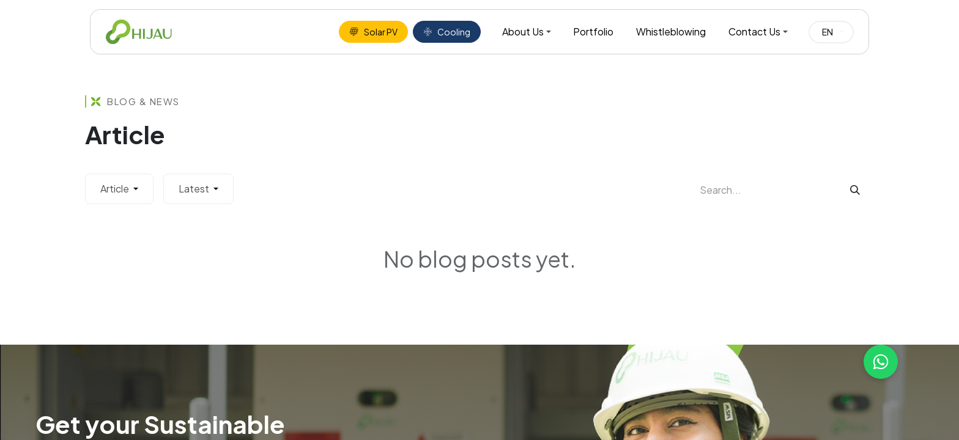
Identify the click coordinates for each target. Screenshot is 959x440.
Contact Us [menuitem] (754, 31)
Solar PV (373, 31)
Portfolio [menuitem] (593, 31)
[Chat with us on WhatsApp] (881, 362)
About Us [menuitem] (523, 31)
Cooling (446, 31)
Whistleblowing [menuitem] (671, 31)
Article (115, 188)
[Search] (855, 190)
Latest (195, 188)
